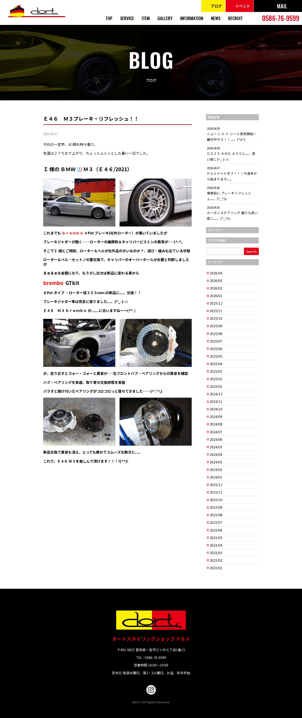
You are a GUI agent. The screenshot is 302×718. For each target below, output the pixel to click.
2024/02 (216, 469)
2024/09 (216, 416)
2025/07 (216, 341)
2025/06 (216, 348)
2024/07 (216, 432)
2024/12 (216, 394)
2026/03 (216, 280)
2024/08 (216, 424)
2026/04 (216, 273)
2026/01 (216, 295)
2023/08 (216, 514)
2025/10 (216, 318)
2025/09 (216, 325)
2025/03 (216, 371)
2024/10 (216, 409)
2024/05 (216, 447)
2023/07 (216, 522)
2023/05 (216, 537)
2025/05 (216, 356)
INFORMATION (191, 18)
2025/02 (216, 378)
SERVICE (127, 18)
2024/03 (216, 462)
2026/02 (216, 288)
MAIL (282, 6)
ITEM (146, 18)
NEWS (215, 18)
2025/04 (216, 363)
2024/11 (216, 401)
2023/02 (216, 560)
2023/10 (216, 499)
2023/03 (216, 552)
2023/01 (216, 567)
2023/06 (216, 530)
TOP (108, 18)
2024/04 (216, 454)
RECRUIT (235, 18)
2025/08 (216, 333)
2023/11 (216, 492)
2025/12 (216, 303)
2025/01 (216, 386)
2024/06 (216, 439)
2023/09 (216, 507)
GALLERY (165, 18)
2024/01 (216, 477)
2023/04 (216, 545)
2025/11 (216, 310)
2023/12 (216, 484)
